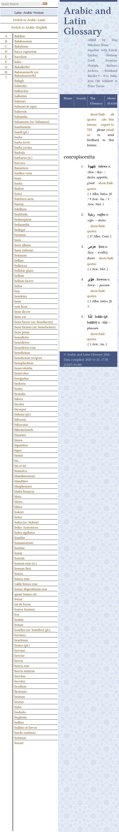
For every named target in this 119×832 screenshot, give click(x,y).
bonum (20, 557)
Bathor (19, 188)
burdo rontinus (25, 732)
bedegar (20, 229)
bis (16, 460)
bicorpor (20, 408)
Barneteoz (21, 167)
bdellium (21, 208)
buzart (19, 742)
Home (68, 98)
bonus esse (22, 578)
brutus (19, 701)
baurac (19, 203)
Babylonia (21, 46)
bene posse (22, 331)
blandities (21, 480)
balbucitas (21, 90)
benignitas (22, 378)
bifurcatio (21, 424)
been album (23, 244)
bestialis (20, 393)
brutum (20, 696)
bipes (18, 450)
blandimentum (25, 475)
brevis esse (22, 665)
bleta (18, 496)
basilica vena (23, 172)
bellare (19, 260)
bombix (20, 537)
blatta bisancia (24, 491)
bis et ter (20, 465)
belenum (21, 255)
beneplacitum (24, 362)
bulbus (19, 722)
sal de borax (23, 603)
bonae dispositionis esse (31, 588)
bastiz (18, 183)
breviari (20, 650)
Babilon (20, 35)
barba (18, 136)
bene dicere (22, 311)
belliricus (21, 265)
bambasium (22, 126)
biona (18, 439)
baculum (21, 56)
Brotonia (20, 691)
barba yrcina (23, 147)
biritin (19, 455)
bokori (19, 511)
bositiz (19, 619)
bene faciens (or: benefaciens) (35, 326)
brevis (19, 660)
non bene (21, 306)
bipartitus (21, 444)
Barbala (20, 152)
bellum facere (24, 280)
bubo (18, 706)
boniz (18, 552)
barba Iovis (22, 142)
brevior (20, 655)
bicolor (19, 403)
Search (81, 98)
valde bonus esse (26, 583)
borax (18, 598)
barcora (20, 162)
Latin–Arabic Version (29, 12)
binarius (20, 434)
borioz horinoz (25, 609)
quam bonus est (25, 593)
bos (17, 614)
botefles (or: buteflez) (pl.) (32, 629)
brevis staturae (25, 670)
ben (17, 290)
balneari (20, 100)
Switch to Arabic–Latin (29, 19)
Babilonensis (23, 41)
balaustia (21, 85)
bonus (19, 573)
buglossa (20, 716)
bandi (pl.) (22, 131)
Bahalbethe (22, 66)
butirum (20, 737)
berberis (20, 383)
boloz (18, 516)
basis (18, 178)
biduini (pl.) (23, 414)
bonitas (20, 547)
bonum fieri (23, 568)
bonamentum (24, 542)
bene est (20, 316)
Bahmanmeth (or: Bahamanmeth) (27, 73)
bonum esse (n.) (26, 563)
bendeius (21, 295)
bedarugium (23, 219)
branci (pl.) (22, 645)
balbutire (21, 95)
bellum (19, 275)
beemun (20, 234)
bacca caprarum (25, 51)
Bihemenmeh (24, 429)
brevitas (20, 675)
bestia (18, 388)
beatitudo (21, 213)
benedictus (22, 342)
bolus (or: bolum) (27, 521)
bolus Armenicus (26, 527)
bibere (19, 398)
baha (18, 61)
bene (18, 301)
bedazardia (22, 224)
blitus (18, 506)
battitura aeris (24, 198)
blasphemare (23, 486)
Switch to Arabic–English (29, 27)
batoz (18, 193)
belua (18, 285)
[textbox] (21, 4)
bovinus (20, 634)
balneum (21, 111)
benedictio (22, 337)
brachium (21, 639)
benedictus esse (25, 347)
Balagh (19, 80)
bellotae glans (24, 270)
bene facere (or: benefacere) (34, 321)
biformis (20, 419)
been (18, 239)
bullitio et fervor (26, 727)
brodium (20, 686)
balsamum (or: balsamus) (32, 121)
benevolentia (23, 367)
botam (19, 624)
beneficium (22, 352)
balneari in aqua (26, 106)
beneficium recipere (28, 357)
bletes (18, 501)
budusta (20, 711)
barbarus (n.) (23, 157)
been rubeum (24, 249)
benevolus (22, 373)
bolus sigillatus (25, 532)
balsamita (21, 116)
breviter (20, 681)
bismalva (21, 470)
